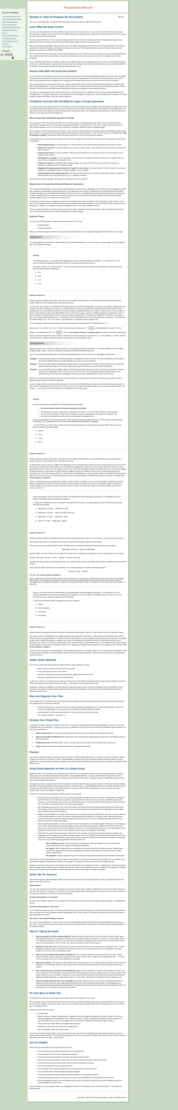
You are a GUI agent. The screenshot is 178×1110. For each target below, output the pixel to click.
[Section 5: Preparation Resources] (12, 54)
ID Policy (61, 1021)
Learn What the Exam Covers (11, 16)
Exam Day (5, 44)
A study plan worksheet (61, 727)
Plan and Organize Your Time (11, 27)
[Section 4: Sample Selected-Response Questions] (9, 54)
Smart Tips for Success (9, 38)
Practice (4, 33)
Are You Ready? (7, 47)
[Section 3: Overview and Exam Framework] (6, 54)
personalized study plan (102, 54)
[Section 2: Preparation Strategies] (4, 55)
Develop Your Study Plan (9, 30)
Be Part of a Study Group (9, 36)
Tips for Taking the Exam (9, 41)
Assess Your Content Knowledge (11, 19)
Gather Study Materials (9, 25)
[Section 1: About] (2, 54)
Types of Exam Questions (9, 22)
